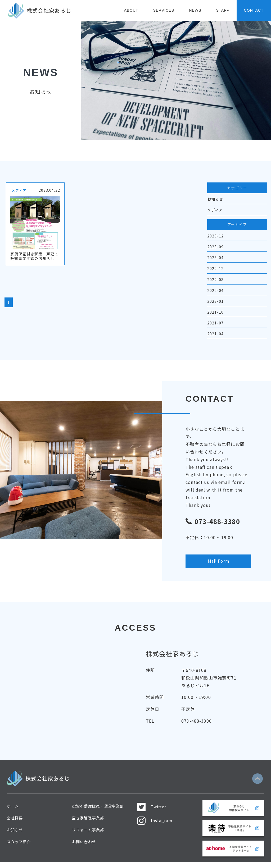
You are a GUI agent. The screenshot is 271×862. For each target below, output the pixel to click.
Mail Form (213, 549)
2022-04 (215, 290)
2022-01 (215, 301)
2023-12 (215, 236)
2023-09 (215, 246)
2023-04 (215, 257)
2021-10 (215, 312)
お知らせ (215, 199)
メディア (215, 210)
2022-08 (215, 279)
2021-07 (215, 322)
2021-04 (215, 333)
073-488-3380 (196, 709)
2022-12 (215, 268)
